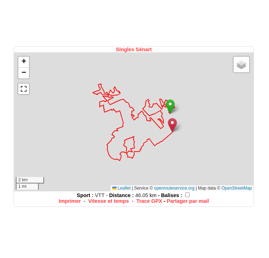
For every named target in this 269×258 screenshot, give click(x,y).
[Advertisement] (134, 22)
